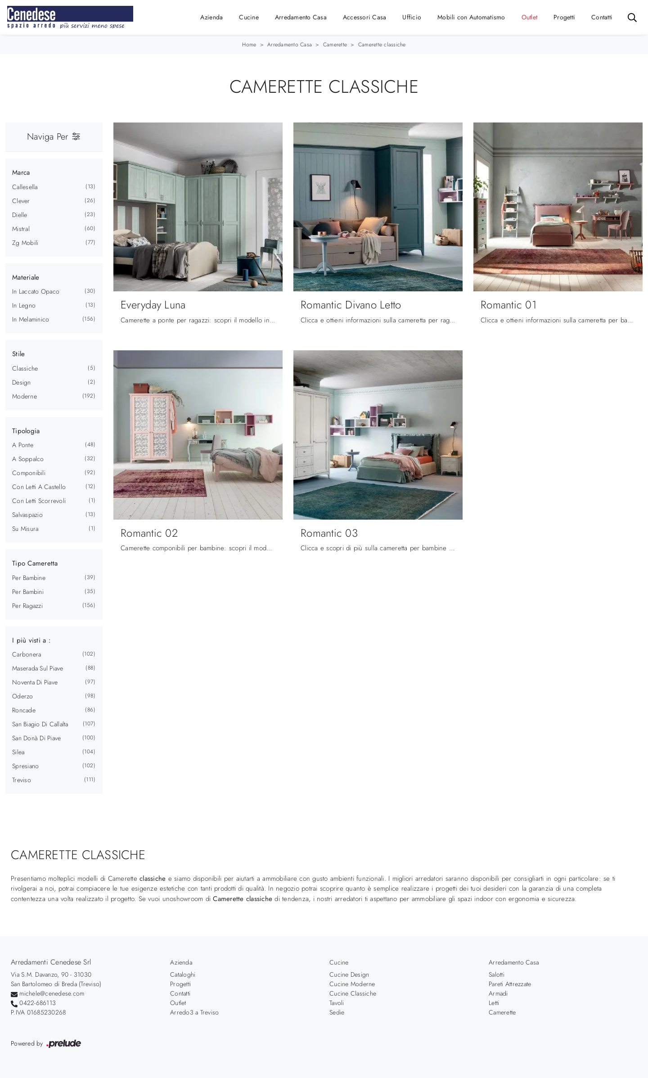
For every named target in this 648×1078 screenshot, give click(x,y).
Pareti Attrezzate (510, 983)
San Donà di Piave (36, 738)
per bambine (28, 577)
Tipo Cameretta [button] (35, 563)
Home (249, 45)
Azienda (211, 17)
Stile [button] (18, 354)
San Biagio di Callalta (40, 724)
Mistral (21, 228)
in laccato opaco (35, 291)
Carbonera (26, 654)
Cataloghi (182, 974)
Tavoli (336, 1002)
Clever (21, 200)
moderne (24, 396)
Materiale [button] (25, 277)
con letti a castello (39, 486)
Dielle (19, 214)
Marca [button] (21, 172)
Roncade (24, 710)
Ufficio (411, 17)
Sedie (336, 1012)
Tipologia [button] (26, 431)
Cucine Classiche (352, 993)
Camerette (335, 45)
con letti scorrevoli (39, 500)
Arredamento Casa (301, 17)
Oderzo (22, 696)
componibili (28, 472)
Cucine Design (349, 974)
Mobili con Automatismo (471, 17)
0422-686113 (37, 1002)
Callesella (25, 186)
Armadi (498, 993)
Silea (18, 751)
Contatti (601, 17)
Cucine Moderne (352, 983)
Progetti (564, 17)
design (21, 382)
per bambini (28, 591)
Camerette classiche (382, 45)
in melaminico (30, 319)
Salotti (496, 974)
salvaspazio (27, 514)
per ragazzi (27, 605)
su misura (25, 528)
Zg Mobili (25, 242)
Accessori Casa (365, 17)
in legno (24, 305)
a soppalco (28, 458)
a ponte (22, 444)
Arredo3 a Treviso (194, 1012)
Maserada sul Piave (37, 668)
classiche (25, 368)
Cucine (249, 17)
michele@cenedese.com (51, 993)
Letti (494, 1002)
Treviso (21, 779)
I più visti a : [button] (31, 640)
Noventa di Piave (35, 682)
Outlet (530, 17)
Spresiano (25, 765)
